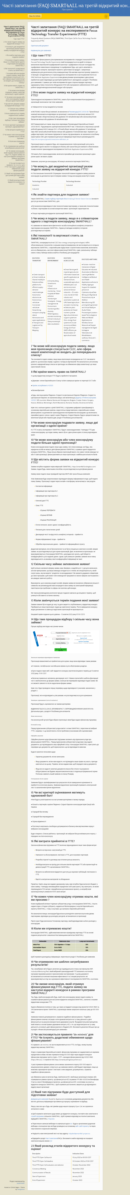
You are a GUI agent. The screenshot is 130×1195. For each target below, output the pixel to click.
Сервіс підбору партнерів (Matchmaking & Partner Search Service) (68, 199)
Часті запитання (52, 1138)
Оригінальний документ (40, 46)
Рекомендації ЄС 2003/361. (79, 112)
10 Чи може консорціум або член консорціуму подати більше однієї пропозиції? (14, 99)
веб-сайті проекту (82, 1126)
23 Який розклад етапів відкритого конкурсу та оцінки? (16, 182)
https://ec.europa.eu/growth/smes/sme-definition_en (50, 139)
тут (51, 1141)
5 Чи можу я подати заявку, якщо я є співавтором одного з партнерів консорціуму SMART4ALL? (13, 63)
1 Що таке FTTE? (18, 39)
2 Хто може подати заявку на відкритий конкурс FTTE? (14, 43)
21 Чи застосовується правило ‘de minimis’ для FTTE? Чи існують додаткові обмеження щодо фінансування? (14, 167)
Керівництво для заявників (41, 51)
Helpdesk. (51, 1119)
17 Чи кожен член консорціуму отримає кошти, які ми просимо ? (13, 136)
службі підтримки (37, 1116)
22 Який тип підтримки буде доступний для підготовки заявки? (14, 175)
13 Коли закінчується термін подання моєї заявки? (14, 114)
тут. (71, 1124)
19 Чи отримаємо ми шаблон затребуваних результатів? (14, 147)
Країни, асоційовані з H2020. (42, 386)
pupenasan (21, 1183)
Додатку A (79, 398)
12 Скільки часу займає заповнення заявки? (16, 110)
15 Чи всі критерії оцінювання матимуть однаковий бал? (13, 126)
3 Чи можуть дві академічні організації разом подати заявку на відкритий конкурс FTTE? (14, 49)
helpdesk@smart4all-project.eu (79, 1134)
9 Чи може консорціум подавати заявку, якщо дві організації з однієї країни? (14, 92)
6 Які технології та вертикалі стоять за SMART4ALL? (14, 69)
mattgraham (21, 1189)
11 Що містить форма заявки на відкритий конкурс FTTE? (14, 105)
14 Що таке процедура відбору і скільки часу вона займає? (15, 120)
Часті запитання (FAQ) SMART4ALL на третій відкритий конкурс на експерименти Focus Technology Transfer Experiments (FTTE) (14, 31)
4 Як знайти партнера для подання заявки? (15, 56)
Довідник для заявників (39, 1099)
